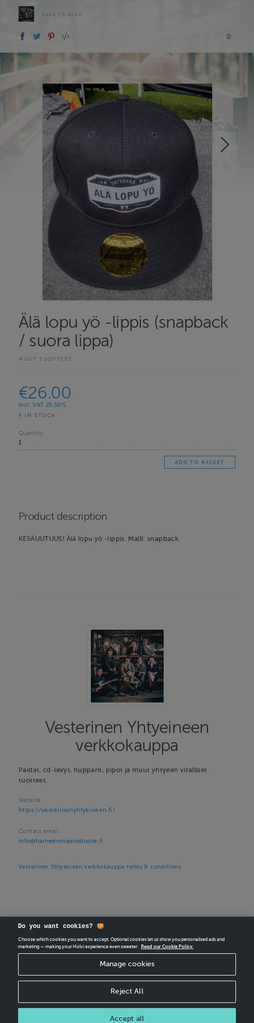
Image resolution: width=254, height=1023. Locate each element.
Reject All (126, 996)
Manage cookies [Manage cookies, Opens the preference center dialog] (127, 968)
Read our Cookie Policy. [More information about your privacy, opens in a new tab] (167, 950)
